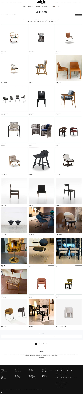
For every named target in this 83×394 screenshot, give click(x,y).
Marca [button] (28, 336)
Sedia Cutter (31, 113)
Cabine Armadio (18, 371)
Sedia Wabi (3, 205)
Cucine (24, 6)
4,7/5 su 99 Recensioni (18, 2)
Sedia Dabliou (4, 174)
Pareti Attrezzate (4, 371)
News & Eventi (31, 370)
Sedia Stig (58, 296)
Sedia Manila (4, 51)
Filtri (78, 14)
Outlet (53, 6)
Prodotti (6, 14)
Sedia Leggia (58, 51)
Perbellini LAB (17, 377)
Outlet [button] (46, 336)
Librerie (2, 370)
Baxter (2, 53)
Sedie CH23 (3, 296)
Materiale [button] (41, 336)
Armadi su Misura (32, 377)
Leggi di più (41, 357)
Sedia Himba (31, 174)
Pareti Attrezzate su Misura (33, 378)
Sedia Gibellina (32, 51)
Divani (2, 375)
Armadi (16, 370)
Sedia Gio (30, 82)
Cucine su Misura (32, 376)
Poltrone (2, 376)
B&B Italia (30, 83)
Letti (15, 369)
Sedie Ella (3, 265)
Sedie (10, 14)
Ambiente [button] (36, 336)
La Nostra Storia (17, 376)
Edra (2, 266)
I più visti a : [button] (59, 336)
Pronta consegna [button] (52, 336)
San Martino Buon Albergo (46, 370)
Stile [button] (31, 336)
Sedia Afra (58, 143)
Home (3, 14)
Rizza (43, 369)
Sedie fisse (14, 14)
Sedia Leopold (4, 326)
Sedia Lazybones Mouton (61, 326)
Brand (59, 6)
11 (46, 343)
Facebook (44, 376)
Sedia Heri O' (31, 296)
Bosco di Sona (44, 371)
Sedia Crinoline (4, 113)
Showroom (30, 369)
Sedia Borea (3, 143)
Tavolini (2, 379)
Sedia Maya (58, 174)
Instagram (44, 377)
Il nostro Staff (17, 378)
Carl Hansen (3, 297)
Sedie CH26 (31, 326)
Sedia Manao (4, 82)
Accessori (38, 6)
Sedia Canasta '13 (32, 143)
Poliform (57, 83)
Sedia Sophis (58, 205)
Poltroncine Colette (60, 234)
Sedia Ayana (58, 113)
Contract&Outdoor (45, 6)
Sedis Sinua (31, 205)
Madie (2, 372)
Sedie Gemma (31, 234)
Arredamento (30, 6)
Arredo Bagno (3, 378)
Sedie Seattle (58, 82)
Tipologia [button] (23, 336)
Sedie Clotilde (4, 234)
